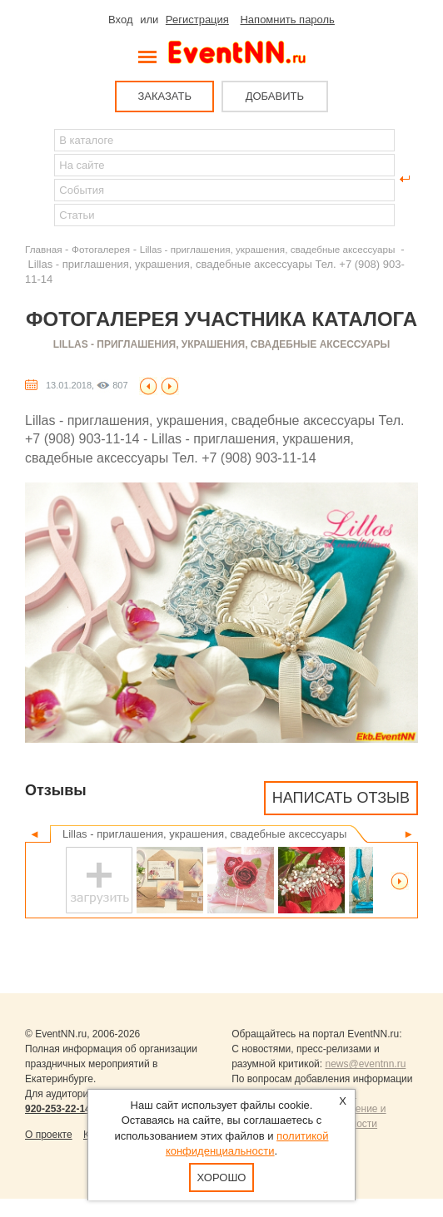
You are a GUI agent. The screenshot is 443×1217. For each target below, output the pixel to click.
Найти (38, 179)
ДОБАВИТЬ (275, 96)
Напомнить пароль (287, 19)
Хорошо (221, 1177)
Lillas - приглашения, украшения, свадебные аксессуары (269, 249)
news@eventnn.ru (365, 1064)
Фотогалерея (101, 249)
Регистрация (197, 19)
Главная (43, 249)
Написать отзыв (341, 797)
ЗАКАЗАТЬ (164, 96)
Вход (120, 19)
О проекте (48, 1134)
